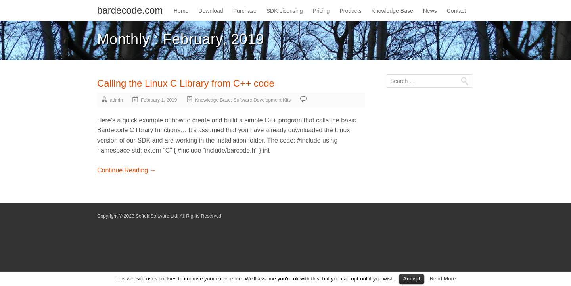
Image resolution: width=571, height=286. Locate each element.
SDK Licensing (284, 11)
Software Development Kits (262, 100)
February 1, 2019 (159, 100)
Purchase (245, 11)
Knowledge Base (392, 11)
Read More (442, 279)
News (430, 11)
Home (181, 11)
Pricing (321, 11)
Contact (456, 11)
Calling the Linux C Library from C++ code (185, 83)
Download (210, 11)
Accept (411, 279)
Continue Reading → (126, 170)
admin (116, 100)
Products (350, 11)
